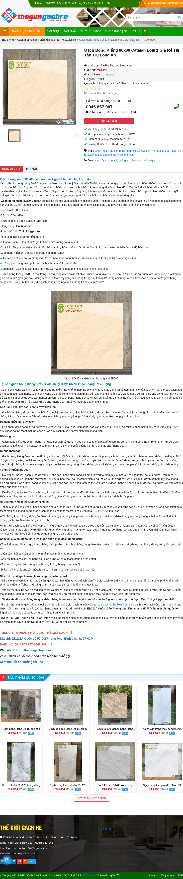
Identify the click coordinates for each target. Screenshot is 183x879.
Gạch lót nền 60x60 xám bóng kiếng (115, 785)
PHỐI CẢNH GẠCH (116, 31)
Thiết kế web (90, 875)
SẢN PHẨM (70, 31)
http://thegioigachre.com (33, 650)
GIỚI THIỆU (53, 31)
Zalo (32, 861)
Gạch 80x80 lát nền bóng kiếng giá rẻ (115, 729)
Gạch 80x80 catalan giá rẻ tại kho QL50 (111, 154)
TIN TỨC (85, 31)
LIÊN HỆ (135, 31)
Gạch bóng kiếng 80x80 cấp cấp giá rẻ (21, 729)
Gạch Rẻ (106, 828)
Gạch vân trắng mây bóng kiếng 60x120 (162, 729)
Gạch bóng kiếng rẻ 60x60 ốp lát (162, 785)
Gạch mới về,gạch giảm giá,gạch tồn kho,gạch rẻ (131, 160)
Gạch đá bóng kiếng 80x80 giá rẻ (68, 728)
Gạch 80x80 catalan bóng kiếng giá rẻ (117, 150)
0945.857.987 (99, 106)
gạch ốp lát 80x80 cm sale (118, 604)
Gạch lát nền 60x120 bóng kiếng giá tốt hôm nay (21, 785)
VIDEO (97, 31)
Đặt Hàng (109, 120)
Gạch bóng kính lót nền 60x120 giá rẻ (68, 785)
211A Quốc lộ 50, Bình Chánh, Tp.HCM (111, 112)
